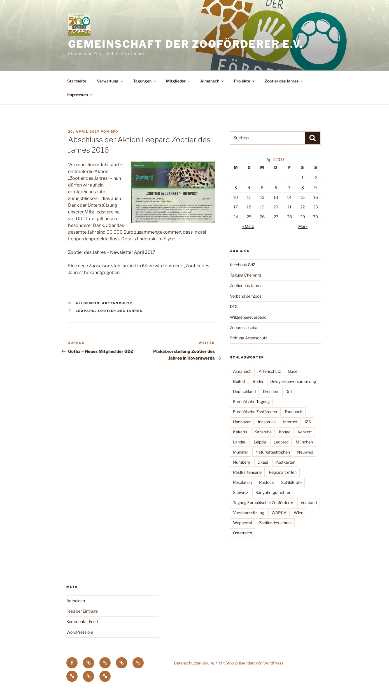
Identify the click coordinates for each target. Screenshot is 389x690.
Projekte (244, 81)
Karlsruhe (263, 431)
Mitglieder (178, 81)
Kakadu (240, 431)
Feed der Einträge (82, 611)
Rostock (266, 482)
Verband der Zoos (245, 296)
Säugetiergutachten (273, 492)
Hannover (242, 421)
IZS (308, 421)
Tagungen (145, 81)
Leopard (85, 311)
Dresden (270, 391)
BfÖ (115, 132)
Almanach (212, 81)
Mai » (303, 226)
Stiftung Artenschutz (248, 337)
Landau (239, 442)
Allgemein (87, 303)
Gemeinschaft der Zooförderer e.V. (186, 44)
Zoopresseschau (245, 327)
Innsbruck (267, 421)
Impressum (80, 94)
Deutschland (244, 391)
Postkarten (285, 462)
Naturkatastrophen (272, 452)
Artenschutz (117, 303)
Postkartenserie (247, 472)
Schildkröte (291, 482)
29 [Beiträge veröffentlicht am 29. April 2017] (302, 216)
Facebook (293, 411)
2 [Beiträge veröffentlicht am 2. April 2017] (316, 177)
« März (248, 226)
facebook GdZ (242, 264)
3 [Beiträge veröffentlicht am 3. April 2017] (235, 187)
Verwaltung (110, 81)
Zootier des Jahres (284, 81)
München (304, 442)
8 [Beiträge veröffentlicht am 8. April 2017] (302, 187)
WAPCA (278, 512)
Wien (298, 512)
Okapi (262, 462)
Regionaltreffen (283, 472)
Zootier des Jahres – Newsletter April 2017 (111, 252)
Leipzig (260, 442)
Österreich (242, 532)
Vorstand (309, 502)
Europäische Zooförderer (255, 411)
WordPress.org (79, 632)
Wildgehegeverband (248, 317)
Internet (290, 421)
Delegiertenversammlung (293, 381)
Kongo (284, 431)
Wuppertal (242, 522)
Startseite (76, 81)
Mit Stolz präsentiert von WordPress (251, 663)
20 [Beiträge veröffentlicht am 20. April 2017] (275, 206)
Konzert (305, 431)
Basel (293, 371)
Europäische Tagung (251, 401)
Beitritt (239, 381)
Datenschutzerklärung (194, 663)
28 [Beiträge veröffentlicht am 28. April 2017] (289, 216)
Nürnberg (241, 462)
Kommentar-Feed (82, 621)
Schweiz (240, 492)
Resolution (242, 482)
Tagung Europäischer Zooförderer (263, 502)
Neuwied (305, 452)
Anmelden (75, 600)
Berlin (258, 381)
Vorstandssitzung (248, 512)
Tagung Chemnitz (246, 275)
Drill (288, 391)
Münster (240, 452)
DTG (233, 306)
